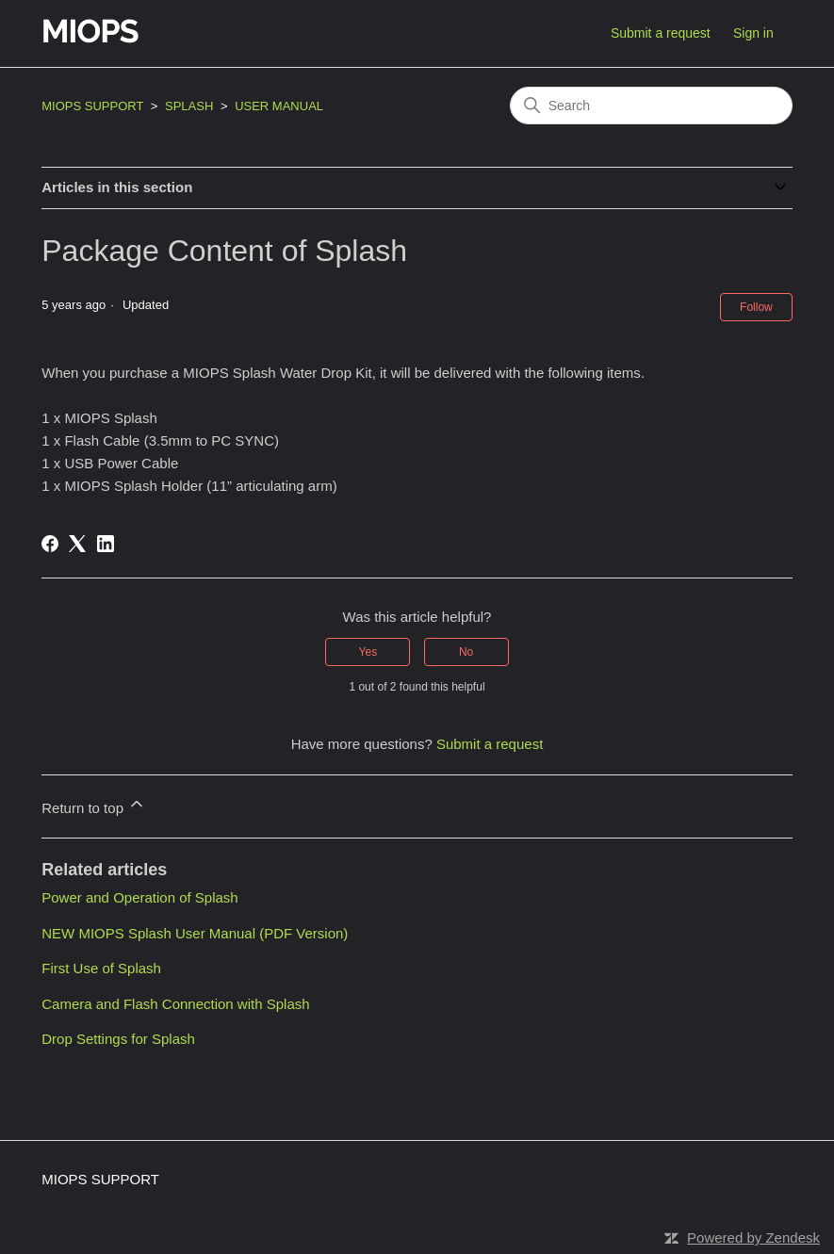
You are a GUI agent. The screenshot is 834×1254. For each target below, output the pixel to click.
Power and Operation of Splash (139, 897)
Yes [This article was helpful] (368, 652)
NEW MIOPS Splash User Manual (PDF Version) (194, 933)
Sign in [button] (753, 33)
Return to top (93, 805)
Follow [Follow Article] (756, 307)
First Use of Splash (101, 968)
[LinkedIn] (105, 543)
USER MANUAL (279, 106)
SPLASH (189, 106)
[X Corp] (77, 543)
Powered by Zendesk (753, 1238)
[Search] (651, 105)
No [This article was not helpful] (466, 652)
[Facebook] (49, 543)
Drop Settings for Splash (118, 1039)
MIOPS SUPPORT (92, 106)
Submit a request (661, 33)
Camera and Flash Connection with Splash (175, 1004)
